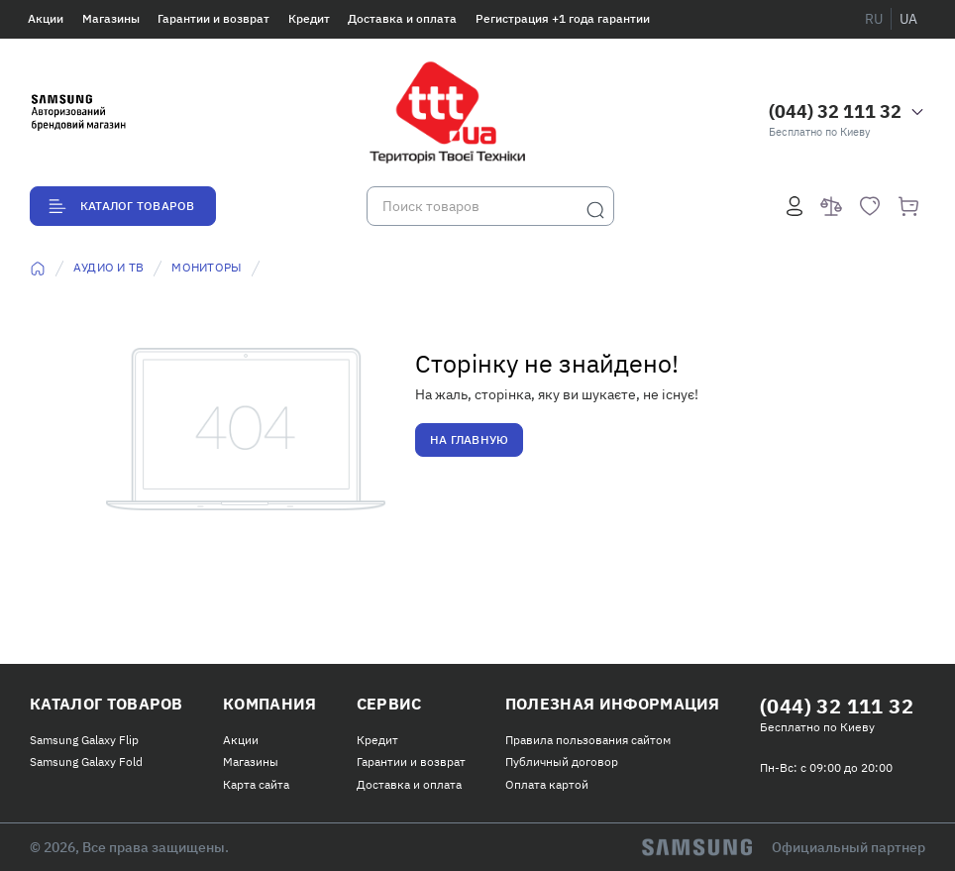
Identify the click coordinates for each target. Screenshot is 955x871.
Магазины (111, 18)
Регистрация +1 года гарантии (563, 18)
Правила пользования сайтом (588, 739)
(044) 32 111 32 (835, 111)
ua (908, 19)
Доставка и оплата (402, 18)
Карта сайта (256, 784)
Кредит (309, 18)
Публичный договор (561, 761)
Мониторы (206, 267)
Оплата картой (546, 784)
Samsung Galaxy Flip (84, 739)
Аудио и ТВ (108, 267)
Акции (45, 18)
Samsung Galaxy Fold (86, 761)
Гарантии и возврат (213, 18)
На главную (469, 439)
